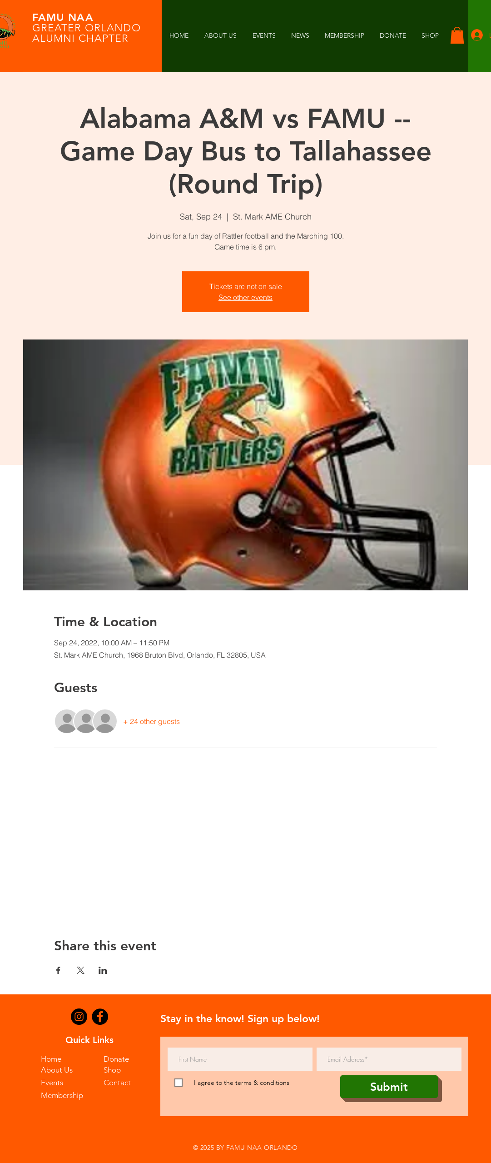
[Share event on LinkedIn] (103, 970)
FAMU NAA (63, 17)
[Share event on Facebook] (58, 970)
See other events (245, 297)
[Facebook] (100, 1016)
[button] (300, 35)
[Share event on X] (80, 970)
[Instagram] (79, 1016)
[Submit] (389, 1086)
